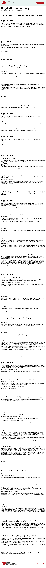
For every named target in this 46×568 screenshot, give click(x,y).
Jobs (28, 2)
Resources (25, 2)
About (35, 2)
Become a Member (40, 2)
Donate (31, 2)
